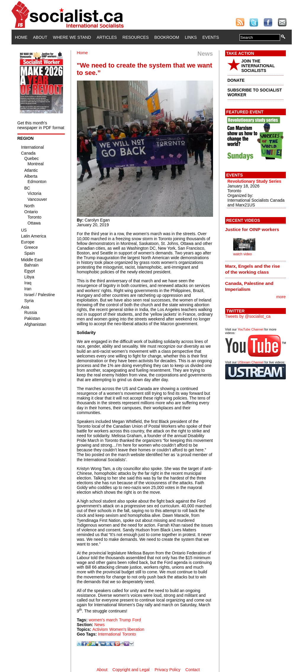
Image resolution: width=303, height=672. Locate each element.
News (99, 624)
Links (191, 37)
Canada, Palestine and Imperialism (249, 286)
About (40, 37)
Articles (107, 37)
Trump (125, 620)
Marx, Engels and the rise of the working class (252, 269)
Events (210, 37)
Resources (136, 37)
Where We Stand (72, 37)
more (281, 296)
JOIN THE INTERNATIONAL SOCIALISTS (258, 66)
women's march (103, 620)
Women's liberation (126, 629)
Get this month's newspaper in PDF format (41, 125)
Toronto (129, 634)
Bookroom (166, 37)
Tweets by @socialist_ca (248, 316)
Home (21, 37)
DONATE (236, 80)
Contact (193, 669)
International (109, 634)
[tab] (255, 229)
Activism (100, 629)
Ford (136, 620)
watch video (242, 254)
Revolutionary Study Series (254, 181)
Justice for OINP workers (252, 229)
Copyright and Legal (130, 669)
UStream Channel (250, 362)
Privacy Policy (167, 669)
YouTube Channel (250, 329)
